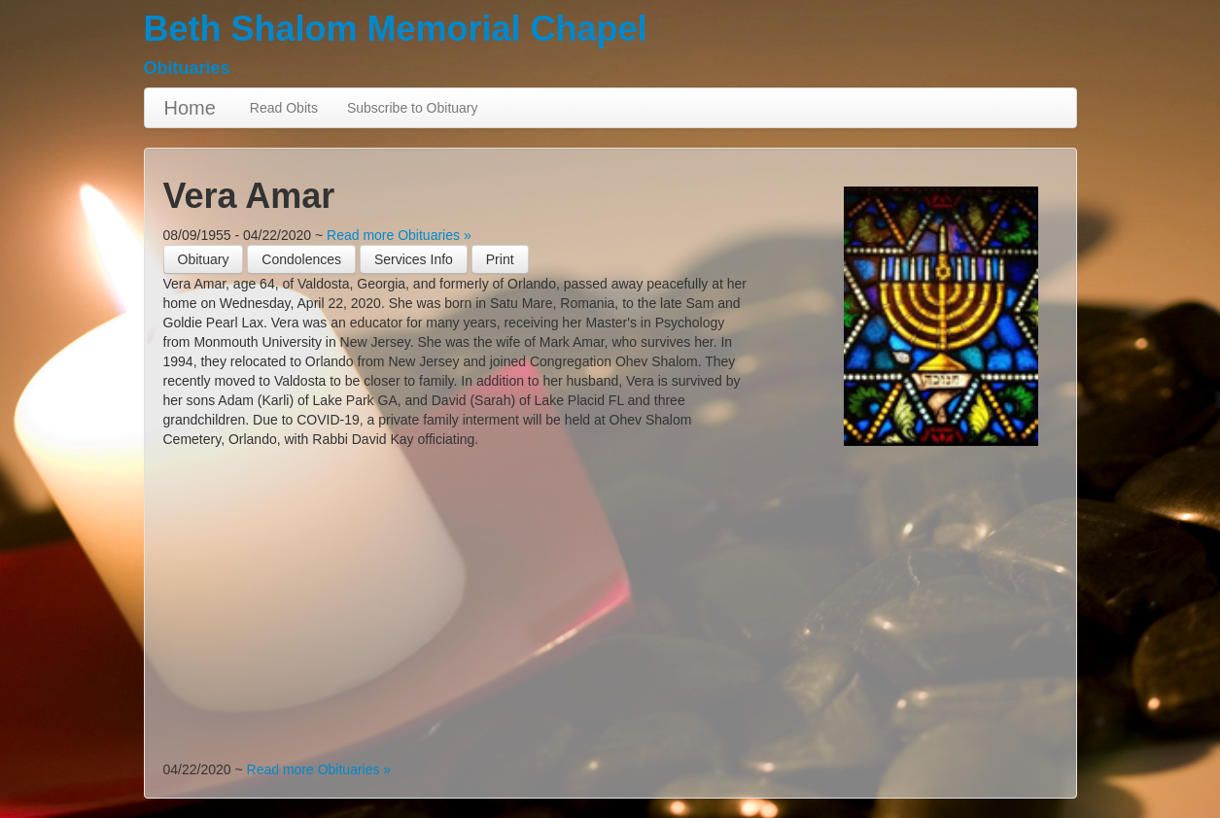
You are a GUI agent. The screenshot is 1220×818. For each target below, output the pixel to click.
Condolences (301, 259)
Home (190, 108)
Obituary (203, 259)
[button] (500, 259)
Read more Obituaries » (399, 235)
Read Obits (284, 108)
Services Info (413, 259)
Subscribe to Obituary (412, 108)
